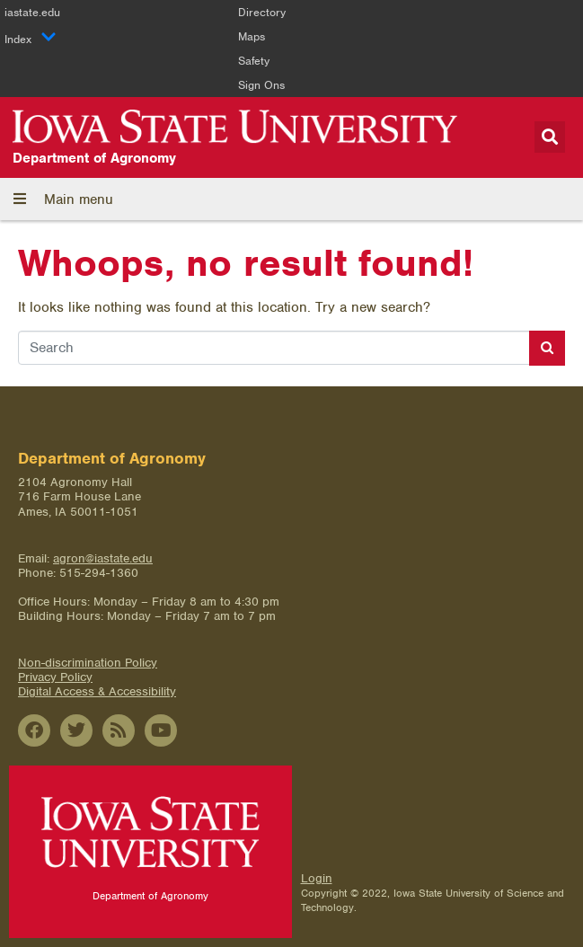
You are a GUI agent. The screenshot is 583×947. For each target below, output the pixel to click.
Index (30, 39)
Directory (262, 12)
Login (316, 878)
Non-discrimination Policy (87, 662)
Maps (251, 36)
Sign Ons (261, 85)
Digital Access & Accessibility (97, 691)
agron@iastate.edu (103, 558)
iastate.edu (32, 12)
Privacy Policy (55, 677)
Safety (253, 60)
